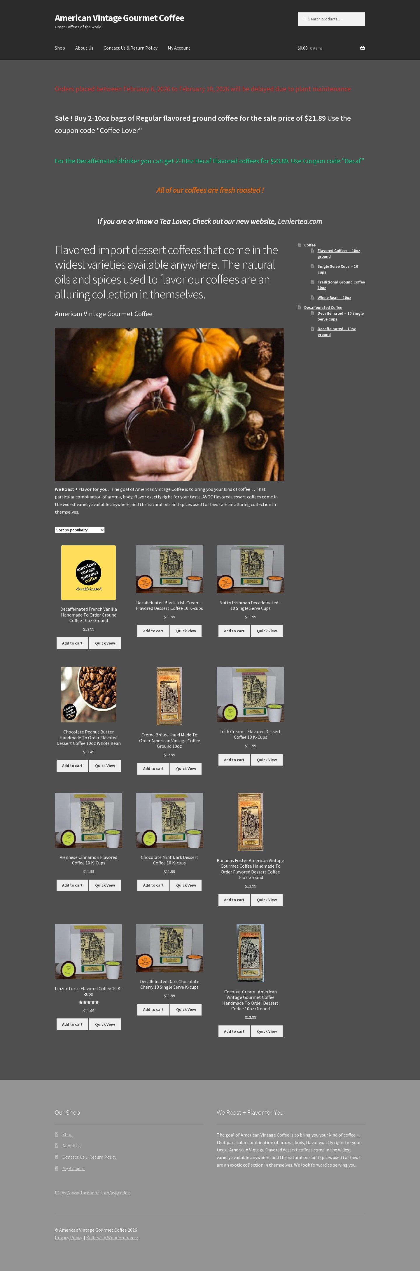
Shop (60, 48)
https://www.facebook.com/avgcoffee (92, 1192)
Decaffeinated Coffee (323, 307)
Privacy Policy (68, 1237)
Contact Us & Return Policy (131, 48)
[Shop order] (80, 530)
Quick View (105, 643)
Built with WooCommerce (112, 1237)
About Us (84, 48)
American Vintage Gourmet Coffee (119, 18)
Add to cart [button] (72, 643)
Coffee (310, 245)
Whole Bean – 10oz (334, 297)
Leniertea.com (300, 221)
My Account (179, 48)
